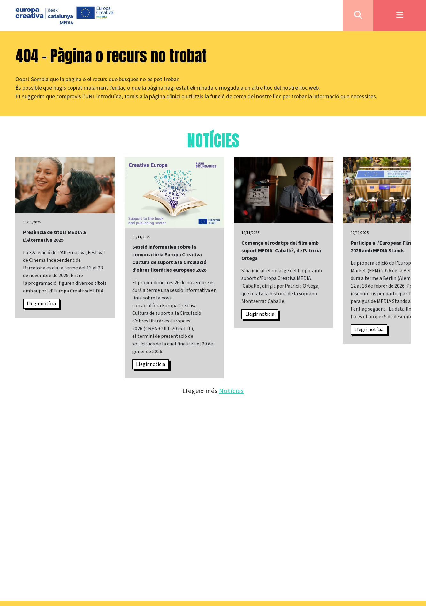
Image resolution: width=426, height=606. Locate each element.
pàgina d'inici (164, 97)
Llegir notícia (41, 303)
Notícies (231, 391)
